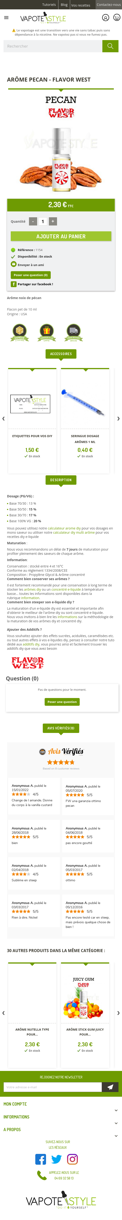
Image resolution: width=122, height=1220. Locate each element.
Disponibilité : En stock (35, 256)
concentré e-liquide (66, 589)
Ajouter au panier (61, 236)
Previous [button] (3, 419)
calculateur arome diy (64, 528)
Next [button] (118, 419)
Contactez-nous (109, 4)
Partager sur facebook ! (35, 284)
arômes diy (32, 589)
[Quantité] (43, 221)
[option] (32, 421)
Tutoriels (49, 4)
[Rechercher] (61, 46)
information (30, 598)
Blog (64, 4)
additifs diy (31, 644)
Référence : (26, 250)
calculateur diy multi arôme (74, 532)
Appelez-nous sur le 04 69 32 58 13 (64, 1175)
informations (68, 617)
